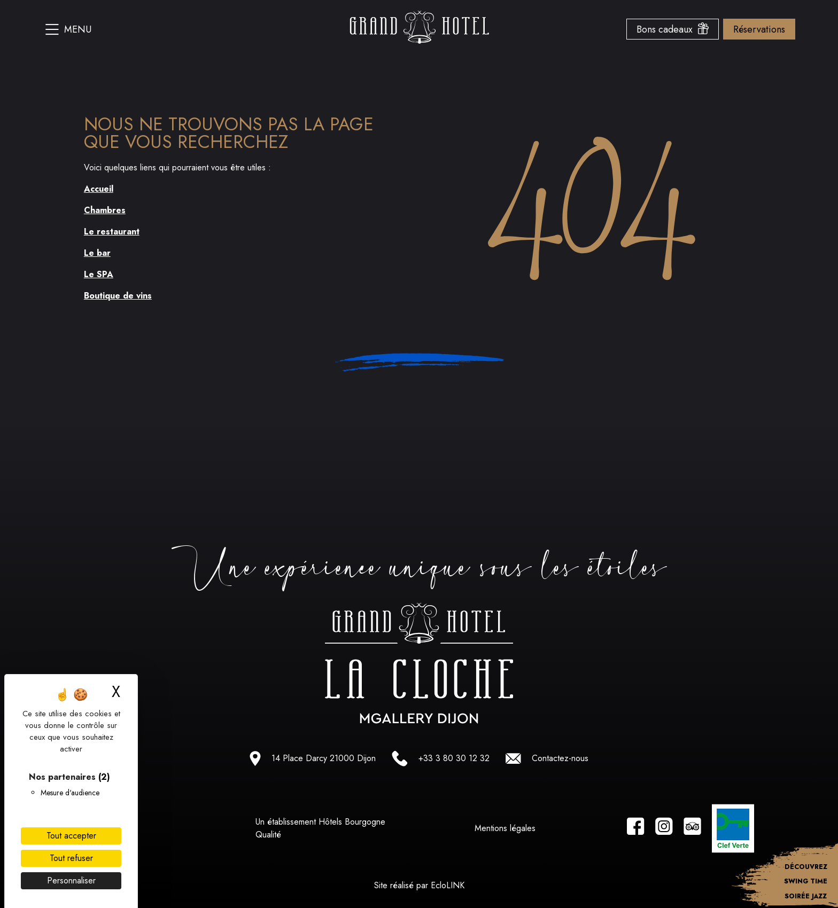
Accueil (98, 189)
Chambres (105, 210)
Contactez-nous (560, 758)
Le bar (97, 253)
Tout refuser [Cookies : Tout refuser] (71, 858)
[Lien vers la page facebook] (636, 828)
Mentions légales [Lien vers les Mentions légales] (505, 828)
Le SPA (98, 274)
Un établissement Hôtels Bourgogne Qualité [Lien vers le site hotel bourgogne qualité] (320, 828)
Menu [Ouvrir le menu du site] (68, 29)
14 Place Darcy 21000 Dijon (323, 758)
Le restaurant (111, 231)
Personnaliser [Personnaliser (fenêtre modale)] (71, 880)
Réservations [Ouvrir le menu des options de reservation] (759, 29)
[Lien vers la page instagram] (664, 828)
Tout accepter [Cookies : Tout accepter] (71, 835)
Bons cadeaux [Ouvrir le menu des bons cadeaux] (673, 29)
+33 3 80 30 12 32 (454, 758)
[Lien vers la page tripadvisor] (692, 828)
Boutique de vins (118, 295)
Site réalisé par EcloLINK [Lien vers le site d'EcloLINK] (419, 885)
